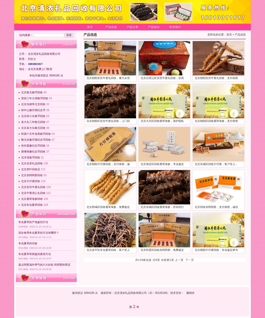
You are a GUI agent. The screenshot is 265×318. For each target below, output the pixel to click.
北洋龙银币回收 (30, 157)
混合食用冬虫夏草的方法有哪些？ (38, 232)
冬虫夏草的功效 (27, 243)
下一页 (189, 259)
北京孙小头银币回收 (33, 116)
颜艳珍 (190, 292)
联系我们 (175, 27)
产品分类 (132, 27)
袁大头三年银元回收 (33, 122)
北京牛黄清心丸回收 (33, 193)
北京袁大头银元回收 (33, 127)
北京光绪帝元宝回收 (33, 104)
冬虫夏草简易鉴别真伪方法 (34, 254)
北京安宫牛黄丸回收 (33, 187)
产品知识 (154, 27)
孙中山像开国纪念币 (33, 110)
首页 (90, 27)
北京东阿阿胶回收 (32, 175)
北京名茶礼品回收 (32, 163)
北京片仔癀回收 (30, 181)
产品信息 (111, 27)
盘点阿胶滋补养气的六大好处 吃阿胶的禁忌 (44, 264)
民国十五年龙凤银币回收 (36, 133)
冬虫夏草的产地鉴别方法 (33, 222)
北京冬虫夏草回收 (32, 204)
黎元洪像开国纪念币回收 (36, 139)
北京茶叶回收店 (30, 169)
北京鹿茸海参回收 (32, 198)
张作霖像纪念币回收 (33, 145)
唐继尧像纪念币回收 (33, 151)
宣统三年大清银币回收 (34, 98)
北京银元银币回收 (32, 92)
